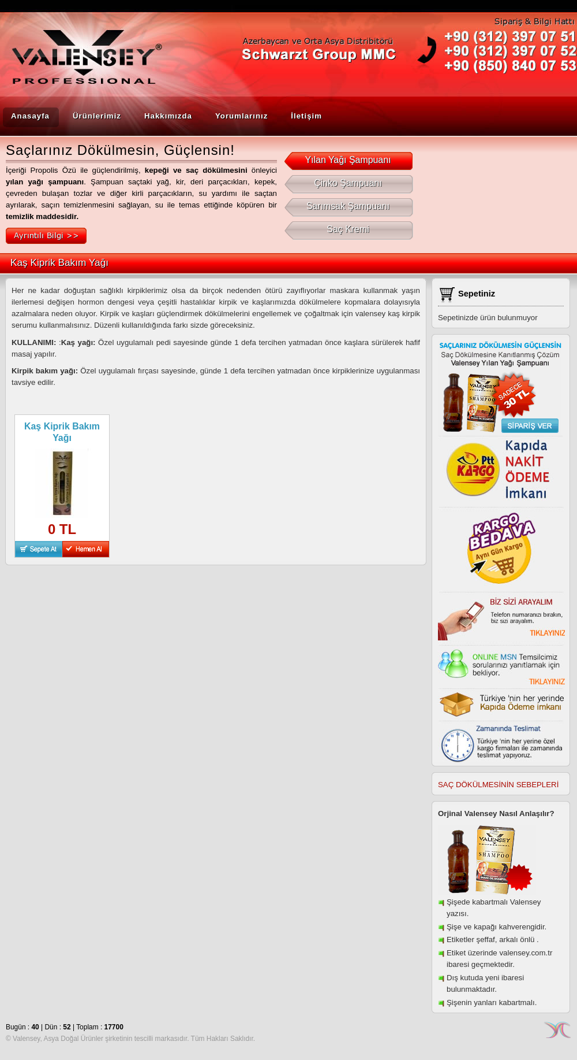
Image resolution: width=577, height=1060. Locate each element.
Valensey (78, 62)
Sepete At (38, 549)
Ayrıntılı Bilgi (46, 236)
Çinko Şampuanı (348, 183)
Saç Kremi (348, 229)
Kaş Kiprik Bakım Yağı (62, 432)
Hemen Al (85, 549)
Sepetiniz (476, 293)
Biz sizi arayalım (501, 617)
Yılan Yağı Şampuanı (348, 160)
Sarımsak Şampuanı (348, 206)
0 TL (62, 529)
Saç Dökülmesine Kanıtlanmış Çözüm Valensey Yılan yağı (499, 387)
